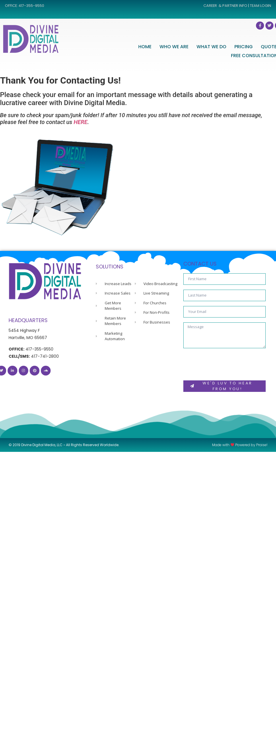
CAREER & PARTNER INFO (225, 5)
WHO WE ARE (193, 46)
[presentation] (227, 364)
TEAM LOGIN (260, 5)
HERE (81, 122)
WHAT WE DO (231, 46)
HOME (164, 46)
